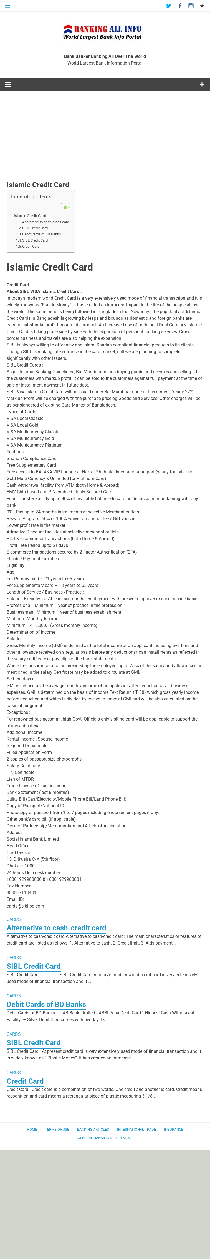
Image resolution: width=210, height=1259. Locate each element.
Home (32, 1129)
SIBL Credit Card (35, 228)
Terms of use (57, 1129)
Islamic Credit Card (30, 215)
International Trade (136, 1129)
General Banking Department (105, 1137)
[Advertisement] (105, 139)
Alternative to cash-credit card (45, 222)
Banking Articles (93, 1129)
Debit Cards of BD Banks (41, 234)
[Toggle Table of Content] (63, 207)
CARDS (14, 919)
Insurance (173, 1129)
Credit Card (30, 246)
